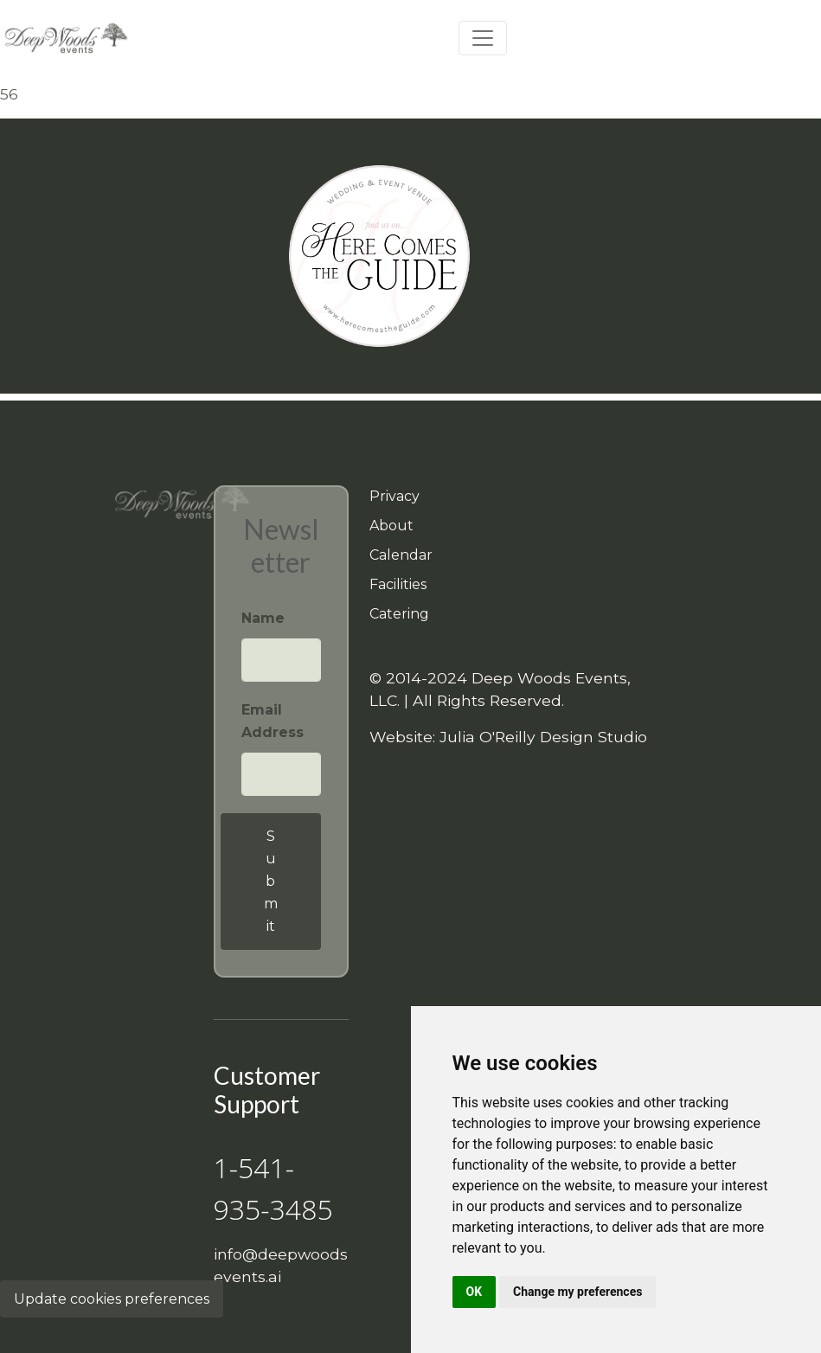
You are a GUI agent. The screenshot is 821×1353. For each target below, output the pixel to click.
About (391, 525)
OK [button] (474, 1291)
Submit (271, 881)
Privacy (394, 496)
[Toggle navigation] (483, 38)
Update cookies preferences (111, 1299)
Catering (399, 614)
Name (263, 618)
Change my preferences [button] (577, 1291)
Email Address (272, 721)
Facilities (398, 584)
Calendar (401, 555)
